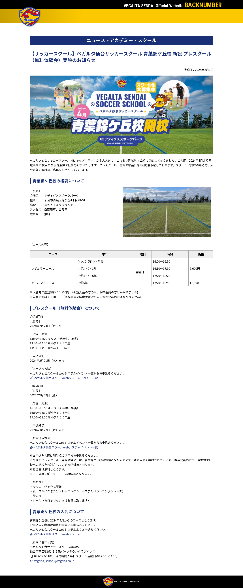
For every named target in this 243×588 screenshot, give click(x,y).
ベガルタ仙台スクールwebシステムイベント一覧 (64, 378)
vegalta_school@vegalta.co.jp (52, 561)
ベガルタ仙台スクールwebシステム (55, 534)
